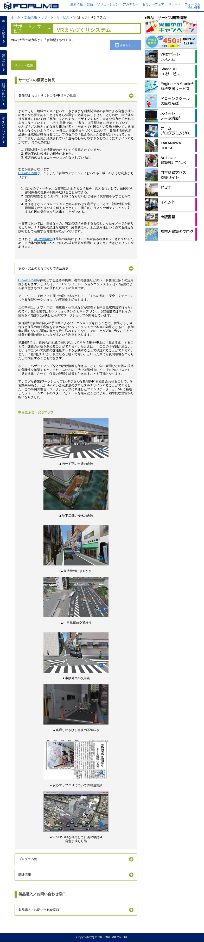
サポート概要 (23, 65)
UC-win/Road (27, 173)
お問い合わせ (3, 94)
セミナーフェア (153, 4)
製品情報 (30, 17)
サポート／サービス (55, 17)
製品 (90, 4)
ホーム (15, 17)
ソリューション (108, 4)
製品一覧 (3, 62)
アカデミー (130, 4)
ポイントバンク (3, 130)
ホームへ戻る (3, 31)
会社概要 (194, 7)
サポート (174, 4)
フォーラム (192, 4)
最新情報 (76, 4)
